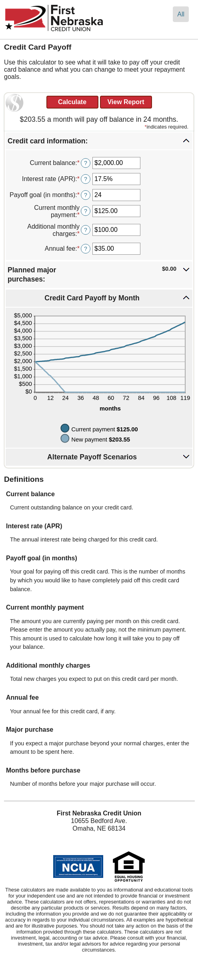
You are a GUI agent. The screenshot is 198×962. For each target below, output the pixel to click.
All (180, 14)
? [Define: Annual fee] (85, 249)
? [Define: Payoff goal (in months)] (85, 195)
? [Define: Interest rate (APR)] (85, 179)
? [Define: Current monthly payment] (85, 211)
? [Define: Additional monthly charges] (85, 230)
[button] (99, 141)
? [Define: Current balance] (85, 163)
